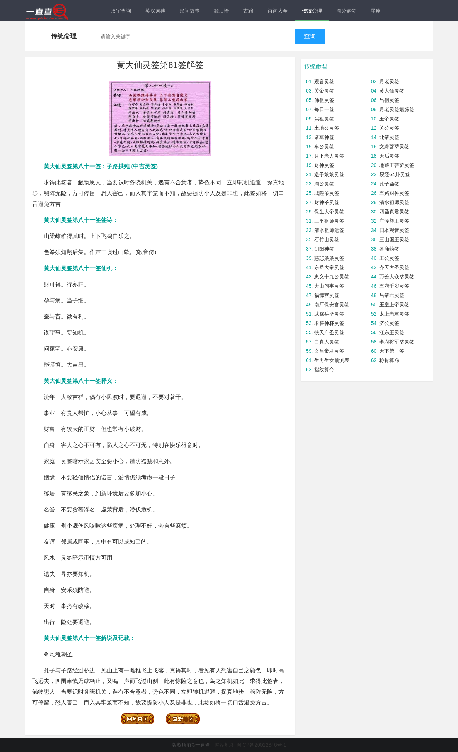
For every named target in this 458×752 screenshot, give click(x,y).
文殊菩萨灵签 (394, 146)
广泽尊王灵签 (394, 221)
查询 (310, 36)
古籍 (248, 11)
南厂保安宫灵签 (331, 304)
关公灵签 (389, 128)
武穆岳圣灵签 (329, 314)
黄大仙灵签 (391, 91)
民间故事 (190, 11)
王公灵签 (389, 258)
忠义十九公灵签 (331, 276)
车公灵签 (324, 146)
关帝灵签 (324, 91)
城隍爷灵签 (326, 193)
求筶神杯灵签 (329, 323)
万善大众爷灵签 (396, 276)
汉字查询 (121, 11)
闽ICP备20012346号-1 (261, 745)
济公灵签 (389, 323)
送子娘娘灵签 (329, 174)
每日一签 (324, 109)
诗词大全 (278, 11)
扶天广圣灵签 (329, 332)
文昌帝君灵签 (329, 351)
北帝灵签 (389, 137)
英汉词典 (155, 11)
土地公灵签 (326, 128)
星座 (376, 11)
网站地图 (225, 745)
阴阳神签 (324, 249)
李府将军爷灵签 (396, 342)
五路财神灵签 (394, 193)
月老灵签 (389, 81)
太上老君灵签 (394, 314)
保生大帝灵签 (329, 211)
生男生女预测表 (331, 360)
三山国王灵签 (394, 239)
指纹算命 (324, 369)
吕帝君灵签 (391, 295)
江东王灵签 (391, 332)
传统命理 (312, 11)
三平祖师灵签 (329, 221)
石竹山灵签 (326, 239)
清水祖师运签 (329, 230)
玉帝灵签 (389, 119)
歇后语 (221, 11)
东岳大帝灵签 (329, 267)
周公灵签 (324, 184)
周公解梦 (346, 11)
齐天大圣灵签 (394, 267)
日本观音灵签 (394, 230)
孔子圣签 (389, 184)
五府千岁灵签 (394, 286)
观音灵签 (324, 81)
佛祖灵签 (324, 100)
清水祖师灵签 (394, 202)
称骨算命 (389, 360)
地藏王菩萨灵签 (396, 165)
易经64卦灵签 (394, 174)
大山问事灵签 (329, 286)
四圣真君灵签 (394, 211)
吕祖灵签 (389, 100)
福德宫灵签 (326, 295)
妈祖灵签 (324, 119)
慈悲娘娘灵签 (329, 258)
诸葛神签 (324, 137)
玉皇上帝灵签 (394, 304)
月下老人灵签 (329, 156)
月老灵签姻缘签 (396, 109)
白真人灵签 (326, 342)
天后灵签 (389, 156)
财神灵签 (324, 165)
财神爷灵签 (326, 202)
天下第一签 (391, 351)
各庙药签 (389, 249)
